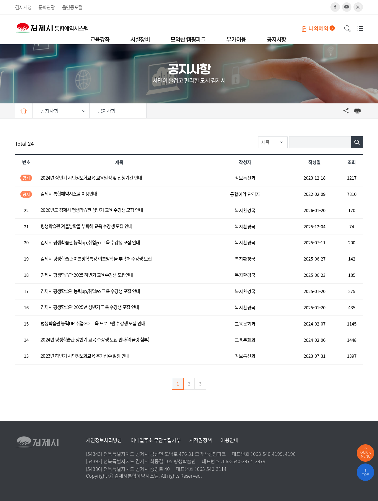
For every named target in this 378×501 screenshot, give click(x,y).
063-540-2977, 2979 (244, 461)
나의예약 (318, 28)
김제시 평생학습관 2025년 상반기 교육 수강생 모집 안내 (89, 307)
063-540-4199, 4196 (274, 453)
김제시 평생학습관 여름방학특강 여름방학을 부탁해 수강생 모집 (95, 259)
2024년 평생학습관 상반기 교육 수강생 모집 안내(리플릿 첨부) (94, 340)
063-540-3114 (212, 468)
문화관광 (46, 7)
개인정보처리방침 (104, 440)
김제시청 (23, 7)
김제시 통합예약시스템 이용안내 (68, 194)
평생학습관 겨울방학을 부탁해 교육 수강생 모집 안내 (86, 226)
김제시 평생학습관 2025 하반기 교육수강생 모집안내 (86, 275)
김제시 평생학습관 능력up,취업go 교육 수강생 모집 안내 (90, 243)
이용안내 (229, 440)
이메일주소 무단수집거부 (156, 440)
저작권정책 (200, 440)
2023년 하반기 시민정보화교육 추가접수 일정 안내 (84, 356)
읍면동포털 (72, 7)
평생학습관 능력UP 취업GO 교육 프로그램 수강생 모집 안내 (92, 324)
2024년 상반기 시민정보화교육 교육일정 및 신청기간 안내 (91, 178)
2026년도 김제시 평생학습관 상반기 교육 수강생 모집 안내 (91, 210)
